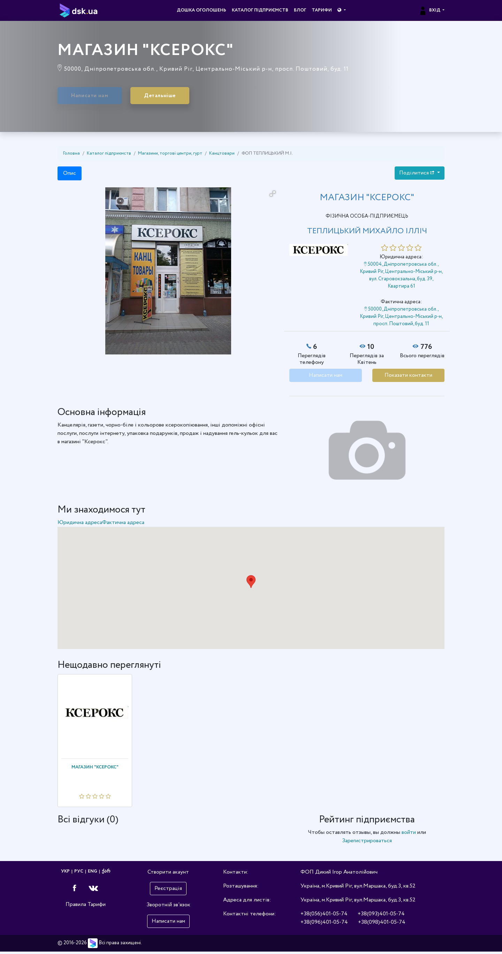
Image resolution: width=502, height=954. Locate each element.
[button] (341, 10)
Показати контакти (408, 377)
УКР (65, 873)
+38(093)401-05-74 (381, 916)
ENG (92, 873)
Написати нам (98, 96)
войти (409, 835)
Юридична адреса (80, 525)
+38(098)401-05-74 (381, 925)
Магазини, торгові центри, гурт (170, 155)
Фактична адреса (123, 525)
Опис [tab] (69, 175)
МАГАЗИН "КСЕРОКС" (95, 769)
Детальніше (185, 96)
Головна (71, 155)
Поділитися (417, 175)
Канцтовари (222, 155)
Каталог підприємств (260, 10)
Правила (76, 906)
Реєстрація (168, 891)
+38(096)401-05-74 (324, 925)
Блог (300, 10)
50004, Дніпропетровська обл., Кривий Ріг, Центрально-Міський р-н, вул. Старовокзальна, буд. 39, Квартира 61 (401, 277)
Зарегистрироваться (367, 843)
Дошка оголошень (201, 10)
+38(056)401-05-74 (324, 916)
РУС (78, 873)
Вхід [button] (430, 10)
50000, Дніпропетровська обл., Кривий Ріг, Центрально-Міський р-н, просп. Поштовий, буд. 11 (401, 318)
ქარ (106, 873)
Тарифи (322, 10)
